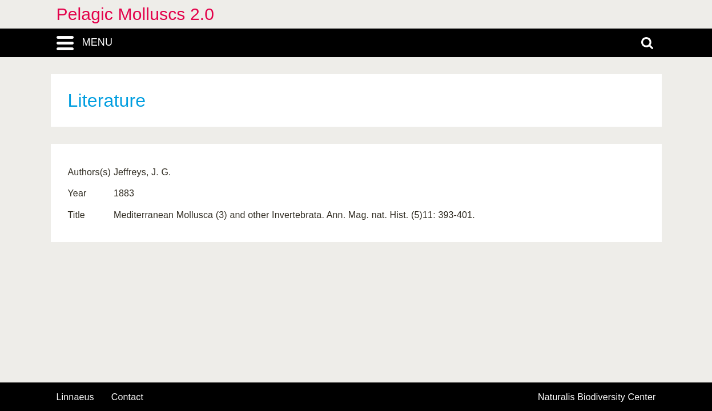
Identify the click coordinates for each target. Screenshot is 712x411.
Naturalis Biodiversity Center (597, 397)
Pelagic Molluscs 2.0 (136, 14)
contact (127, 397)
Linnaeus (75, 397)
